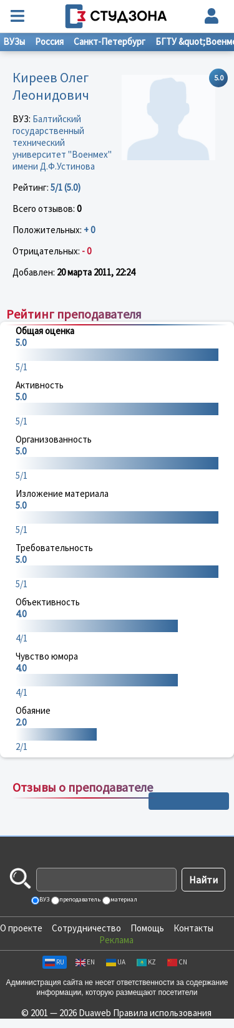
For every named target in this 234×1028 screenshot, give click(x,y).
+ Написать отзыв (189, 801)
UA (115, 962)
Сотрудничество (86, 928)
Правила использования (162, 1013)
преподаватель (79, 899)
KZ (146, 962)
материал (123, 899)
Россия (49, 41)
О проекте (21, 928)
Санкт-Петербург (109, 41)
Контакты (193, 928)
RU (54, 962)
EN (85, 962)
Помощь (147, 928)
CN (177, 962)
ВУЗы (14, 41)
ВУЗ (43, 899)
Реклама (116, 940)
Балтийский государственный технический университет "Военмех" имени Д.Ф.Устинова (62, 142)
